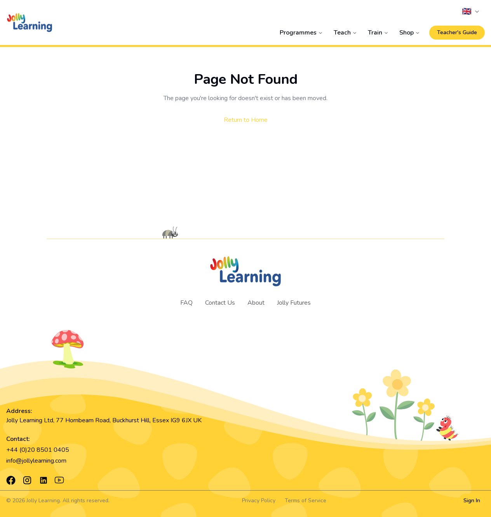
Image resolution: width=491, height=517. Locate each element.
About (256, 302)
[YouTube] (59, 480)
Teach (345, 32)
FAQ (186, 302)
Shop (409, 32)
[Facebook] (11, 480)
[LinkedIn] (43, 480)
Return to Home (246, 120)
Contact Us (220, 302)
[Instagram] (27, 480)
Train (378, 32)
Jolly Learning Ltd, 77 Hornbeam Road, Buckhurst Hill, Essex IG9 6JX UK (104, 420)
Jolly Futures (294, 302)
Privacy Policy (258, 500)
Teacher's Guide (457, 32)
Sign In (471, 500)
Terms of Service (305, 500)
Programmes (301, 32)
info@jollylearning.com (36, 460)
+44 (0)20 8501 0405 (37, 450)
